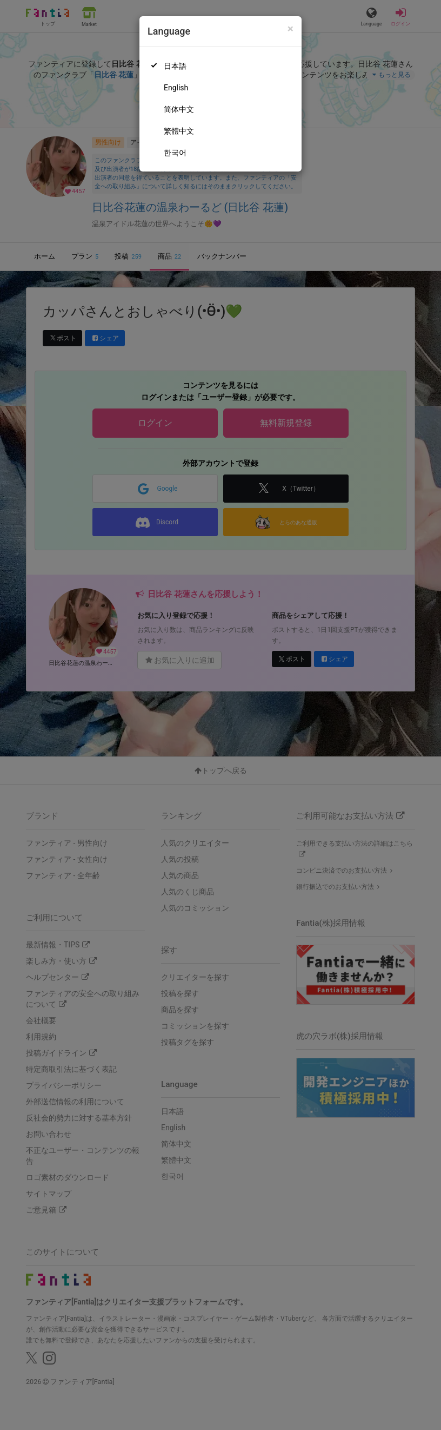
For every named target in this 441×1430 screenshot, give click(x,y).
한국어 (175, 152)
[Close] (290, 29)
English (176, 87)
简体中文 (179, 109)
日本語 (175, 66)
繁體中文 (179, 131)
